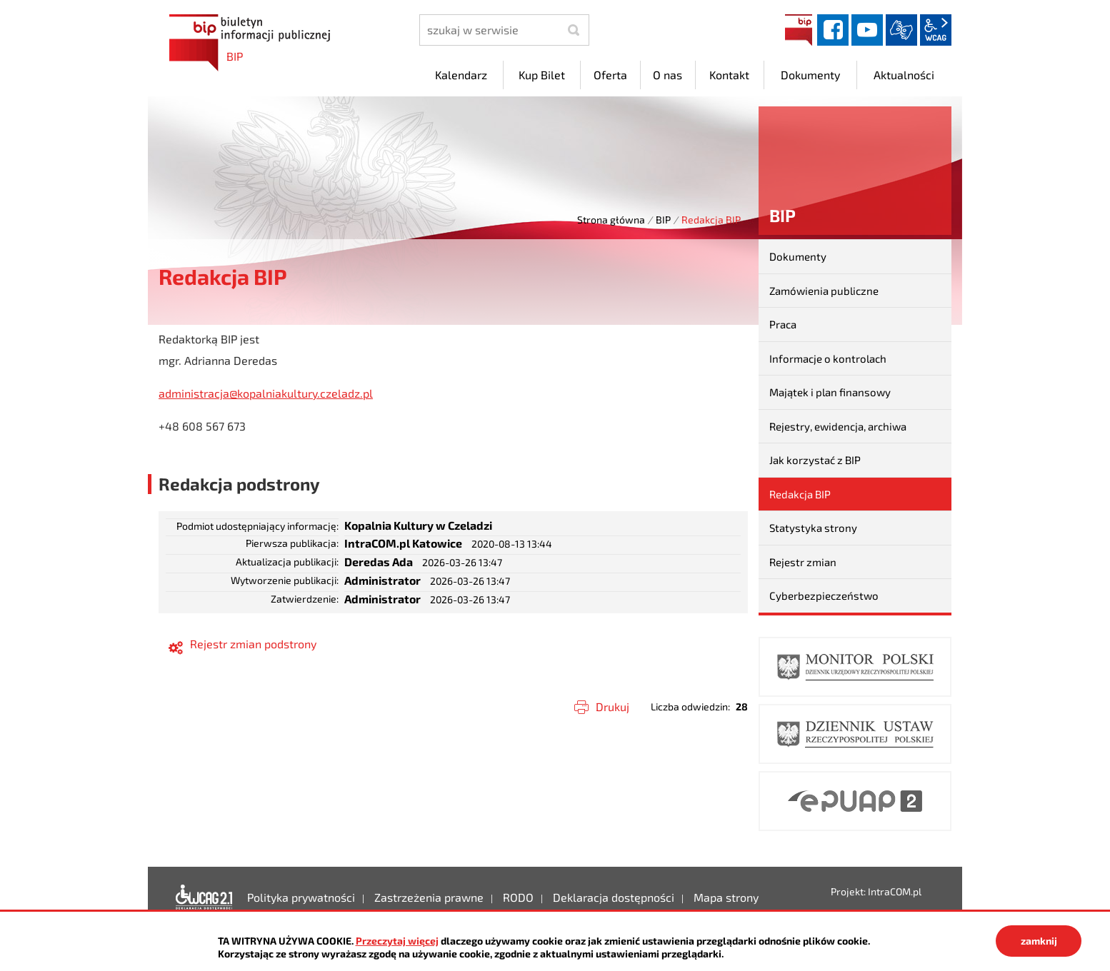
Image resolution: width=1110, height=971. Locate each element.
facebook (833, 30)
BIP (798, 30)
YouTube (867, 30)
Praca (782, 324)
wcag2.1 (935, 30)
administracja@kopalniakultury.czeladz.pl (266, 393)
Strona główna (611, 219)
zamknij (1039, 941)
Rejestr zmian (802, 561)
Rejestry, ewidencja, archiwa (837, 426)
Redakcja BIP (800, 494)
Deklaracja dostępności (204, 897)
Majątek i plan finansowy (830, 392)
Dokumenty (797, 256)
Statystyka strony (813, 527)
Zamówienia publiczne (824, 290)
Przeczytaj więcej (397, 941)
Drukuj (612, 706)
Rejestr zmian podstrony (253, 643)
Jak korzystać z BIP (815, 459)
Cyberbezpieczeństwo (824, 595)
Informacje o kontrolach (827, 358)
